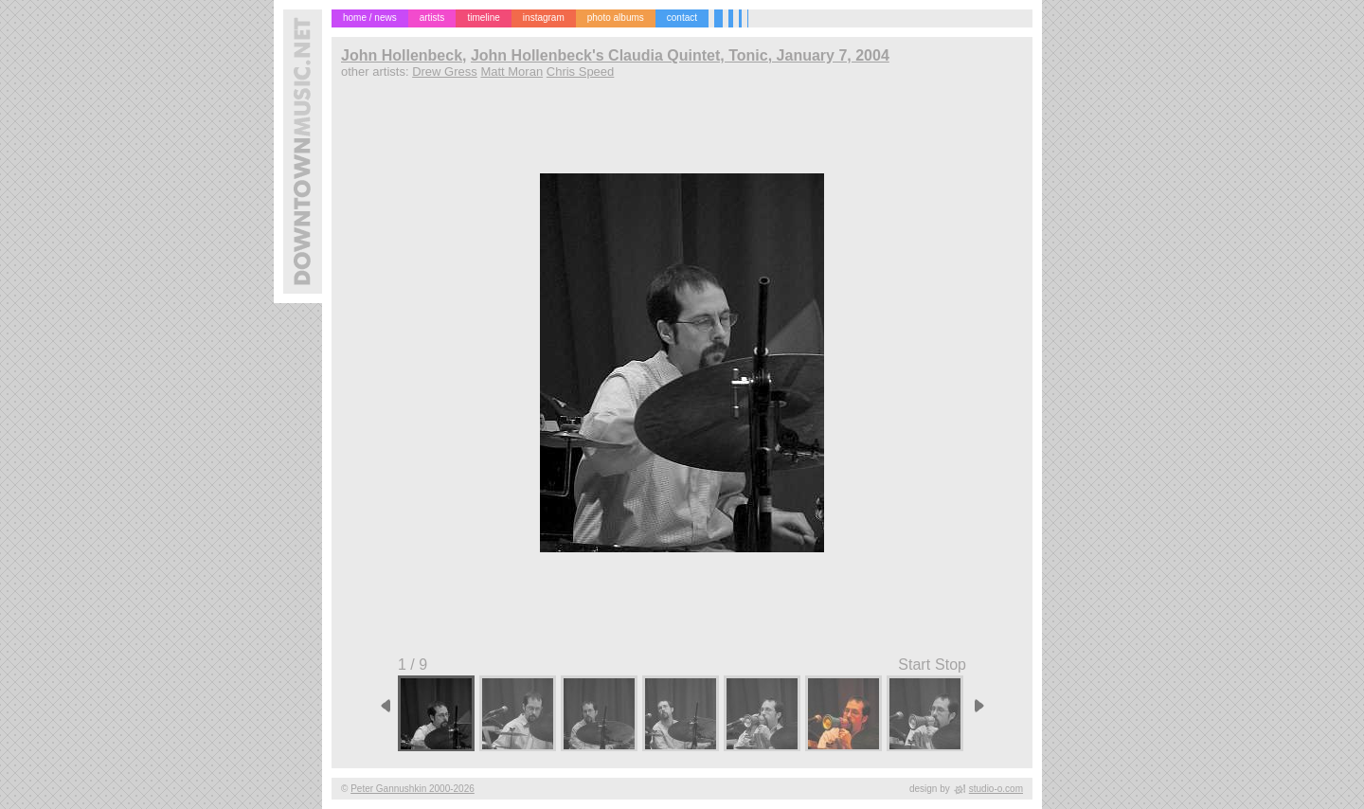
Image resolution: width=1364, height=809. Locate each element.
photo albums (615, 17)
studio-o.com (996, 788)
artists (432, 17)
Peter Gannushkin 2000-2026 (412, 788)
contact (682, 17)
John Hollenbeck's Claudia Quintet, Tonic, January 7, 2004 (680, 55)
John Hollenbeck (401, 55)
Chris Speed (581, 71)
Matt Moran (511, 71)
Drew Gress (444, 71)
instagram (544, 17)
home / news (370, 17)
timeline (483, 17)
